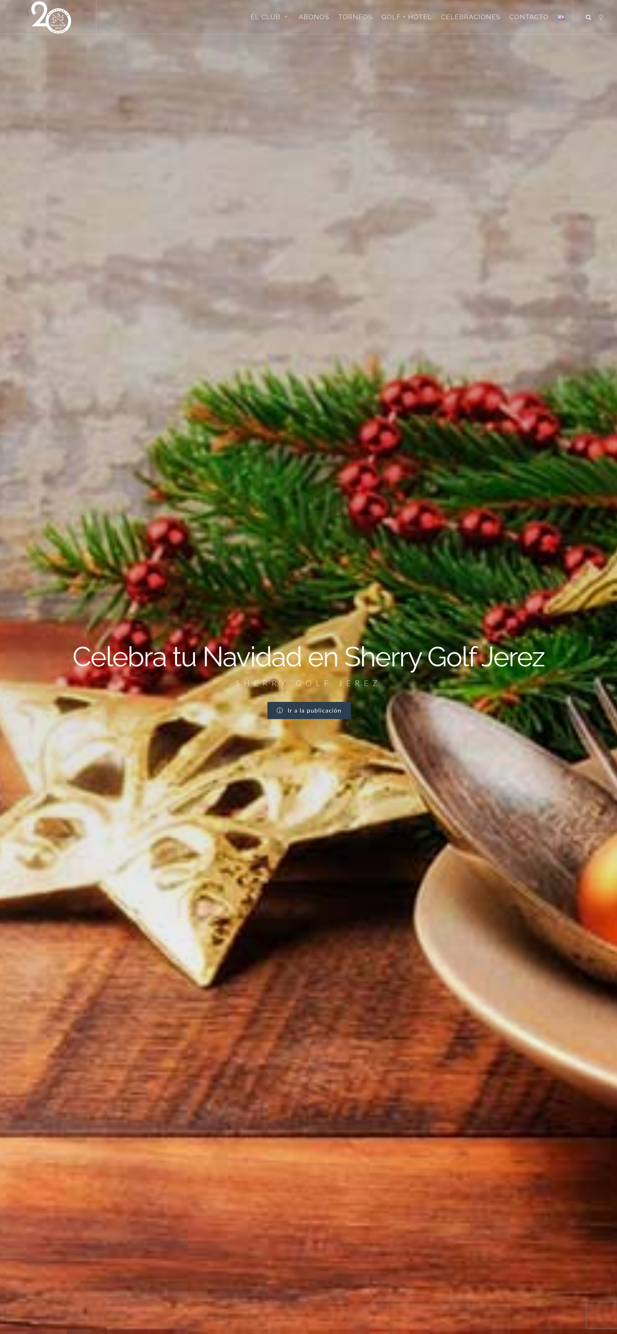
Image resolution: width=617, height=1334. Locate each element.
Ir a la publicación (309, 197)
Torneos (355, 17)
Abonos (314, 17)
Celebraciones (470, 17)
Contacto (529, 17)
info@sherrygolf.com (99, 1288)
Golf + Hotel (407, 17)
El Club (270, 16)
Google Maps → (86, 1279)
